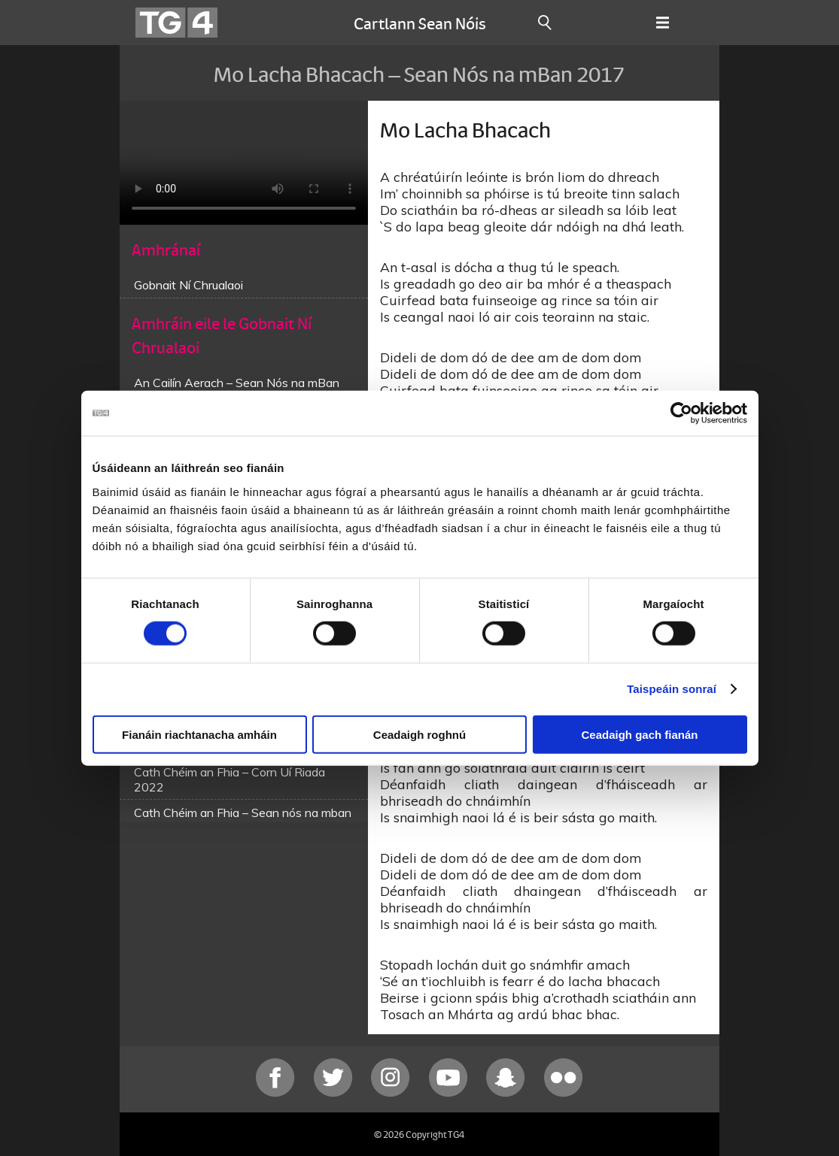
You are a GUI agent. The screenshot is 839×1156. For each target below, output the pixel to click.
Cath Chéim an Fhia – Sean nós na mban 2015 (242, 820)
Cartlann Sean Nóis (420, 23)
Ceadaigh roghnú (419, 734)
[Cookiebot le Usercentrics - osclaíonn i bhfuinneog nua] (681, 413)
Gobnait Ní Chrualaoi (188, 284)
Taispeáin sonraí (671, 688)
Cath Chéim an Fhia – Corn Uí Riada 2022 (229, 779)
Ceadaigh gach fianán (639, 734)
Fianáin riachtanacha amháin (199, 734)
